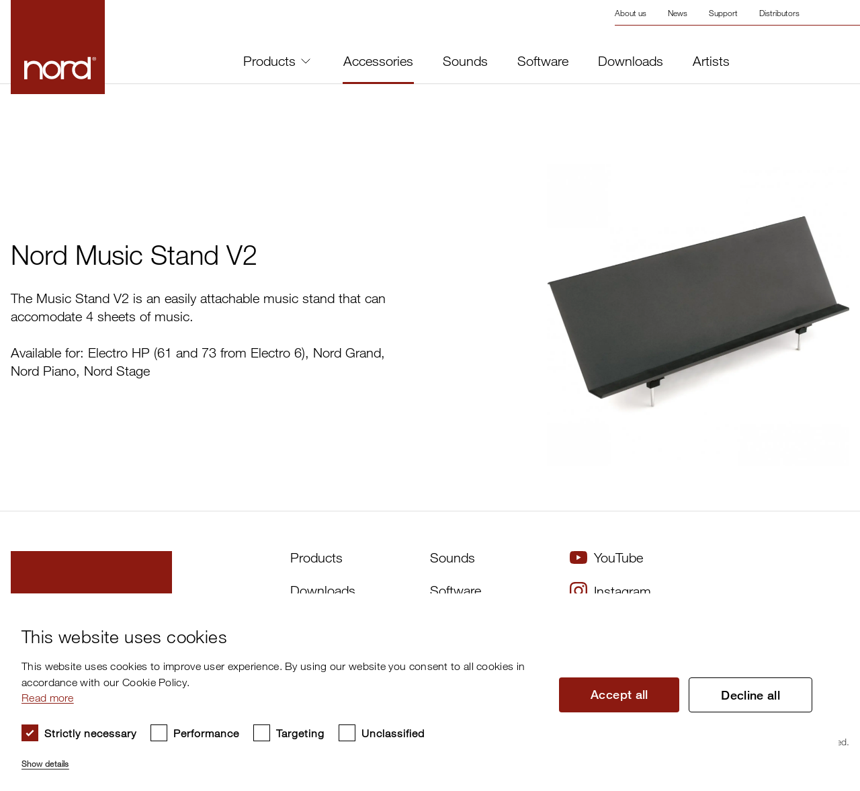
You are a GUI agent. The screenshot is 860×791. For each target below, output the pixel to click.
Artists (711, 61)
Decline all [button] (750, 695)
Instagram (610, 590)
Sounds (465, 61)
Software (542, 61)
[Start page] (58, 47)
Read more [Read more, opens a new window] (48, 698)
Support (723, 12)
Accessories (378, 61)
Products (276, 61)
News (677, 12)
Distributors (779, 12)
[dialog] (419, 692)
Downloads (630, 61)
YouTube (606, 557)
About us (630, 12)
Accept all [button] (619, 694)
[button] (280, 758)
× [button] (823, 608)
